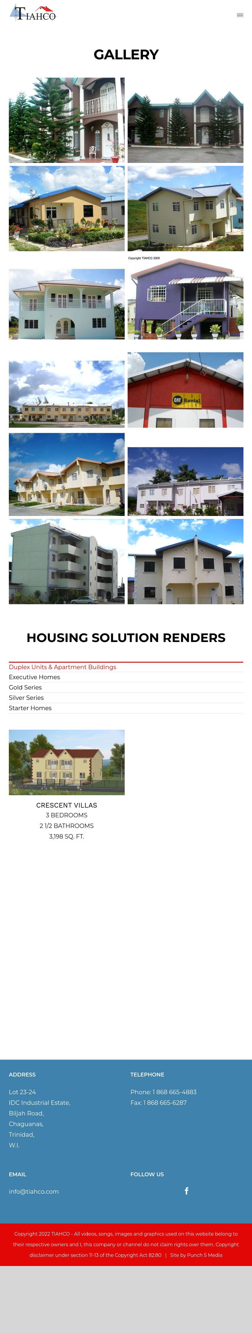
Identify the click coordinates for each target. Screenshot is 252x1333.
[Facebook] (186, 1191)
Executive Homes (34, 677)
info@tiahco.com (34, 1191)
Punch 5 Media (205, 1255)
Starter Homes (30, 708)
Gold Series (25, 687)
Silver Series (26, 697)
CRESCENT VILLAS (66, 805)
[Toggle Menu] (240, 15)
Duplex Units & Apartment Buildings (62, 667)
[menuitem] (126, 667)
